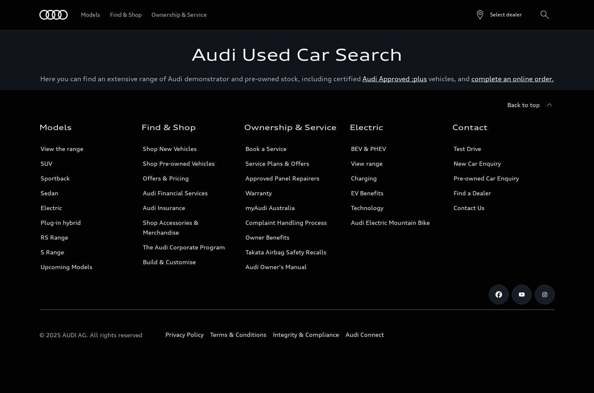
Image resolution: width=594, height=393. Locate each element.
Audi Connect (365, 334)
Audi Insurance (164, 207)
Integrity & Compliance (306, 334)
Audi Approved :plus (394, 79)
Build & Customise (169, 261)
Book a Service (266, 148)
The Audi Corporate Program (184, 247)
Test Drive (467, 148)
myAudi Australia (270, 207)
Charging (364, 178)
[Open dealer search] (498, 14)
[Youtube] (522, 294)
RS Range (54, 237)
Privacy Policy (184, 334)
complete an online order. (512, 79)
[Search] (545, 15)
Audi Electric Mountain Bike (390, 222)
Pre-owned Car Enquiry (486, 178)
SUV (46, 163)
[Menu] (53, 15)
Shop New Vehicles (170, 148)
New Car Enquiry (477, 163)
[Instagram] (545, 294)
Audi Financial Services (175, 193)
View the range (62, 148)
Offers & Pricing (166, 178)
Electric (51, 207)
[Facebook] (499, 294)
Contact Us (469, 207)
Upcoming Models (66, 266)
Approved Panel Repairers (282, 178)
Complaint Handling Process (286, 222)
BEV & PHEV (368, 148)
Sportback (55, 178)
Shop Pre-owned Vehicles (179, 163)
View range (367, 163)
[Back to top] (531, 105)
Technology (367, 207)
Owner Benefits (267, 237)
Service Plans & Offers (277, 163)
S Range (52, 252)
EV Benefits (367, 193)
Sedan (49, 193)
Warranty (258, 193)
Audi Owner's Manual (276, 266)
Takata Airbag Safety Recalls (285, 252)
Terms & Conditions (238, 334)
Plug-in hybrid (61, 222)
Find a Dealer (472, 193)
